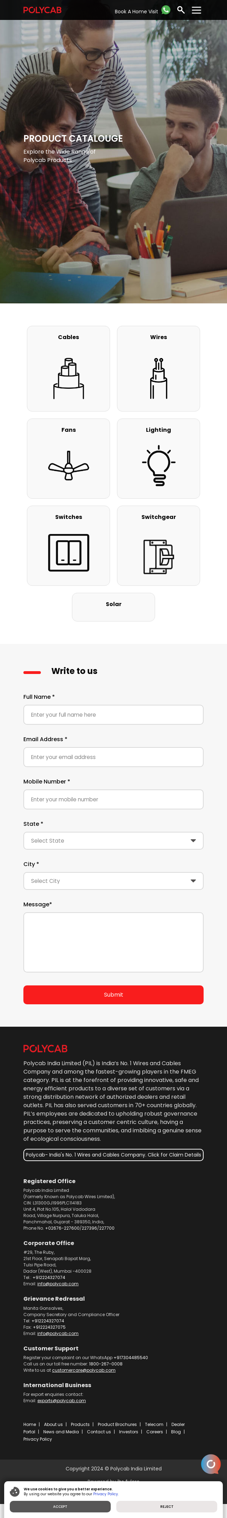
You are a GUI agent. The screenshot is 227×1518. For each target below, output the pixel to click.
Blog (176, 1432)
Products (80, 1424)
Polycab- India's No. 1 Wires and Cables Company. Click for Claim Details (113, 1154)
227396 (89, 1228)
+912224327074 (48, 1277)
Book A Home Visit (136, 11)
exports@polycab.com (61, 1401)
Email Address (45, 739)
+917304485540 (131, 1358)
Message (37, 904)
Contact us (99, 1432)
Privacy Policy (37, 1439)
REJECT (167, 1506)
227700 (107, 1228)
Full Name (39, 697)
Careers (154, 1432)
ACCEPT (60, 1506)
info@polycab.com (58, 1284)
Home (29, 1424)
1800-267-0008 (106, 1364)
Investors (128, 1432)
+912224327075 (49, 1327)
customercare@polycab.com (84, 1370)
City (31, 864)
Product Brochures (117, 1424)
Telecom (154, 1424)
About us (53, 1424)
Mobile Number (46, 782)
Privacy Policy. (106, 1494)
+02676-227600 (62, 1228)
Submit (113, 995)
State (33, 824)
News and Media (61, 1432)
